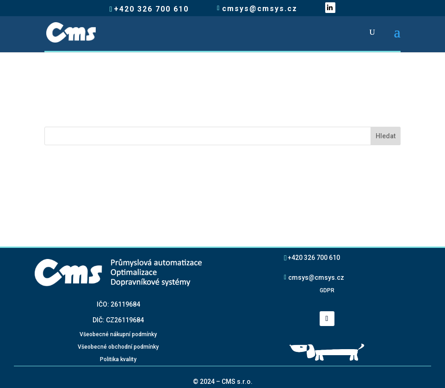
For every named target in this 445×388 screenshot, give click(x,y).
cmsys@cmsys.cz (316, 277)
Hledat (386, 136)
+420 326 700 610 (314, 257)
